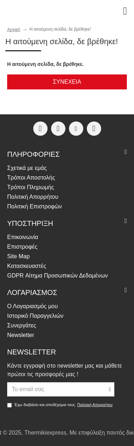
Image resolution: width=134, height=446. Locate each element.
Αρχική (13, 29)
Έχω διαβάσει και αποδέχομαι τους (60, 405)
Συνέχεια (67, 82)
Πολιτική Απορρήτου (95, 405)
